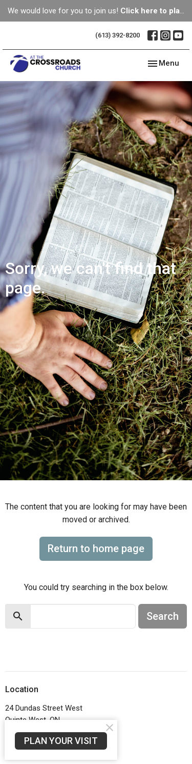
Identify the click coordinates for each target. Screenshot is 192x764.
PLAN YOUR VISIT (61, 740)
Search (162, 616)
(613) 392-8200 (117, 35)
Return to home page (96, 548)
